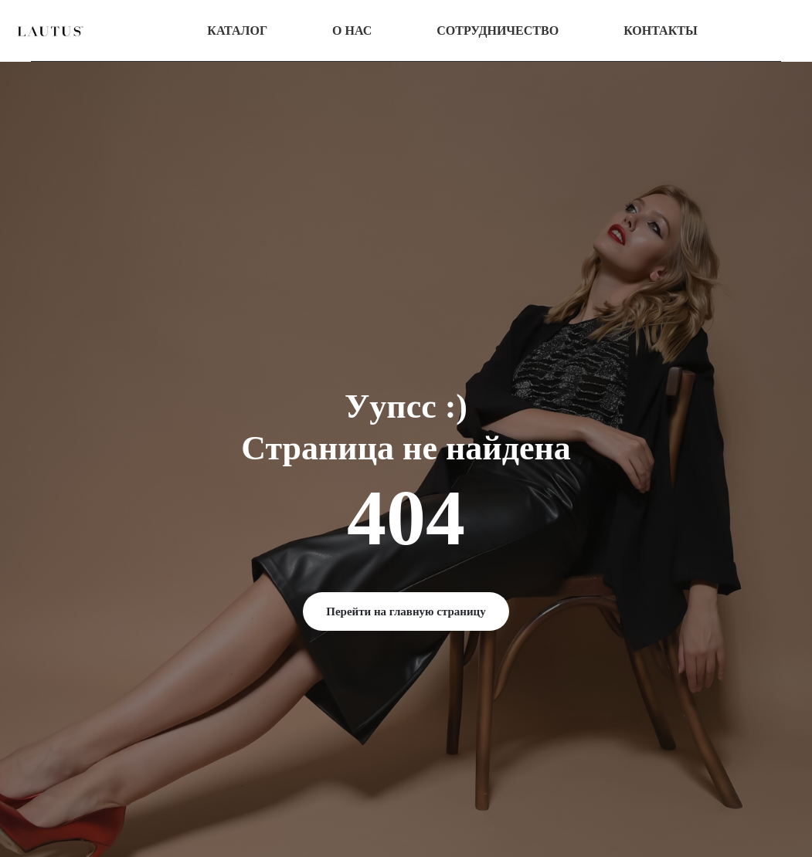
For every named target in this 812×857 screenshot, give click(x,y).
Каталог (237, 30)
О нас (352, 30)
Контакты (660, 30)
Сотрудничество (498, 30)
